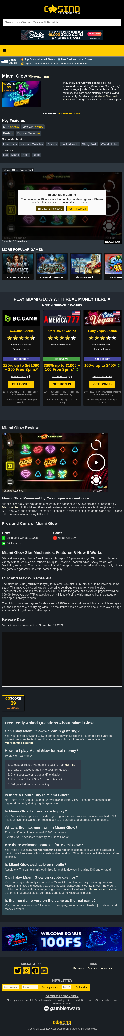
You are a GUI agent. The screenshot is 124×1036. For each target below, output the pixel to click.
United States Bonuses (74, 63)
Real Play (113, 241)
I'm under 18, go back (50, 208)
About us (106, 968)
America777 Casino (62, 330)
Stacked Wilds (69, 144)
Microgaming (38, 76)
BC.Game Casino (21, 330)
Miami (15, 154)
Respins (52, 144)
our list (70, 764)
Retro (36, 154)
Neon (26, 154)
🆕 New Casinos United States (75, 59)
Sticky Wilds (89, 144)
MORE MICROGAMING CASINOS (62, 305)
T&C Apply (13, 392)
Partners (78, 968)
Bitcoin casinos (99, 889)
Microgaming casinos (19, 742)
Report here (21, 241)
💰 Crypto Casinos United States (39, 63)
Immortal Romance (17, 277)
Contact (92, 968)
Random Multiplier (31, 144)
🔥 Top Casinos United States (38, 59)
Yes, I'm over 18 (77, 208)
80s (5, 154)
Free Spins (10, 144)
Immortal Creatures (51, 277)
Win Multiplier (109, 144)
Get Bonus (21, 384)
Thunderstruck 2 (86, 277)
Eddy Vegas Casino (102, 330)
